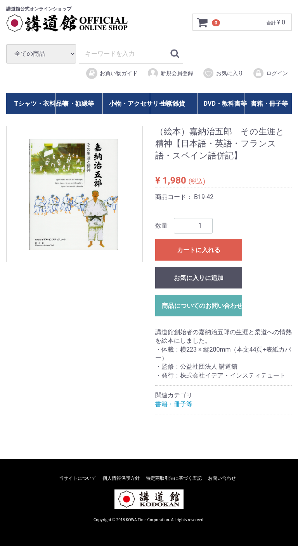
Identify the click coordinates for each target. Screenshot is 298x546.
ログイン (270, 73)
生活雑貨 (172, 103)
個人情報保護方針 (121, 478)
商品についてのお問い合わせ (202, 305)
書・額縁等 (78, 103)
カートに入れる (198, 250)
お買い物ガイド (111, 73)
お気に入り (223, 73)
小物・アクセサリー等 (128, 103)
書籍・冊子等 (269, 103)
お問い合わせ (222, 478)
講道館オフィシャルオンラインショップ (74, 23)
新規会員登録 (170, 73)
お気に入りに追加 (199, 278)
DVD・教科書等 (223, 103)
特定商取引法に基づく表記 (174, 478)
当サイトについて (77, 478)
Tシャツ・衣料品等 (34, 103)
